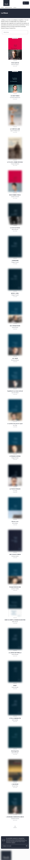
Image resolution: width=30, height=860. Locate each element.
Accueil (2, 7)
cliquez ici (13, 842)
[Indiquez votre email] (13, 846)
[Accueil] (6, 3)
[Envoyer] (26, 845)
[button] (7, 32)
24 (15, 826)
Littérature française (8, 7)
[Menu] (26, 3)
